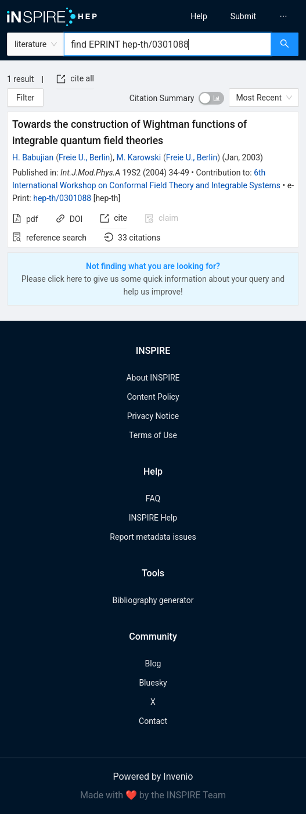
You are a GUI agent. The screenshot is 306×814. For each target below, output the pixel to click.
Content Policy (153, 396)
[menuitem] (198, 16)
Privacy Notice (153, 416)
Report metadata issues (153, 537)
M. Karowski (138, 157)
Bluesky (153, 682)
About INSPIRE (152, 377)
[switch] (211, 98)
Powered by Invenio (153, 776)
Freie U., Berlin (84, 157)
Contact (153, 721)
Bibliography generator (152, 600)
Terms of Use (153, 435)
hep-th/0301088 (62, 198)
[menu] (233, 16)
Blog (153, 663)
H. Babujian (32, 157)
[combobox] (167, 44)
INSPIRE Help (153, 517)
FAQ (153, 498)
